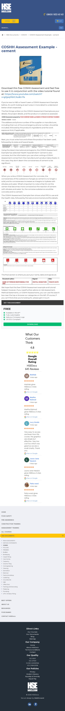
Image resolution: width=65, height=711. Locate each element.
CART (59, 21)
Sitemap (32, 639)
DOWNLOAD (32, 324)
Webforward (39, 698)
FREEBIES (6, 550)
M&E (4, 582)
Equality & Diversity (32, 676)
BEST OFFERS (6, 600)
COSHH (24, 35)
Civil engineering (8, 566)
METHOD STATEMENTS (10, 543)
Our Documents (32, 634)
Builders (5, 552)
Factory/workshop (8, 575)
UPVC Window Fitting (9, 593)
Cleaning (5, 568)
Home (32, 645)
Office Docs (6, 584)
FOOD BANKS (6, 612)
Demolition (6, 570)
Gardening (6, 577)
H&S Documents (12, 35)
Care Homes (6, 559)
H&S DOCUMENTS (7, 536)
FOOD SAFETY (6, 516)
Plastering (6, 589)
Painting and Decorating (10, 586)
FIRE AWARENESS (7, 520)
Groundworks (7, 580)
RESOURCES (5, 608)
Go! (61, 28)
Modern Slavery (32, 674)
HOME (3, 512)
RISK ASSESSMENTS (9, 540)
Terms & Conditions (32, 650)
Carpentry (6, 561)
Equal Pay (32, 679)
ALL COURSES (6, 532)
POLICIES (6, 547)
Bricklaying (6, 554)
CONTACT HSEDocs (8, 616)
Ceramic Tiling (7, 563)
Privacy (32, 672)
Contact (33, 652)
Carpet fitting (7, 557)
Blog (32, 636)
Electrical (5, 573)
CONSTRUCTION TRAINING (10, 524)
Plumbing (6, 591)
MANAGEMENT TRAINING (10, 528)
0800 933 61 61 (55, 14)
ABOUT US (5, 604)
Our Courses (32, 632)
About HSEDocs (32, 647)
